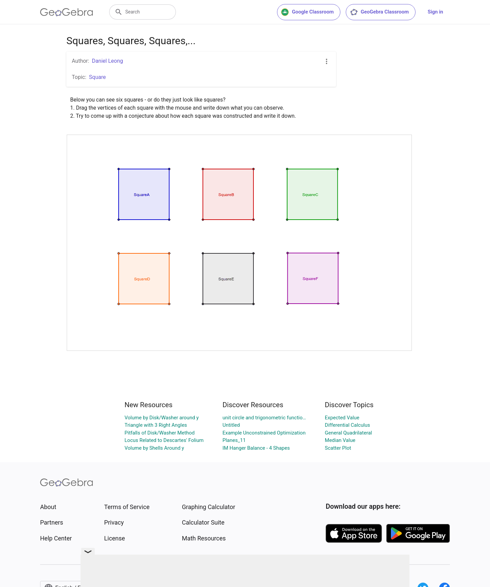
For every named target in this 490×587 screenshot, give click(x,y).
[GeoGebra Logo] (66, 12)
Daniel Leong (107, 61)
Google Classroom (307, 12)
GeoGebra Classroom (379, 12)
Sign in (435, 12)
